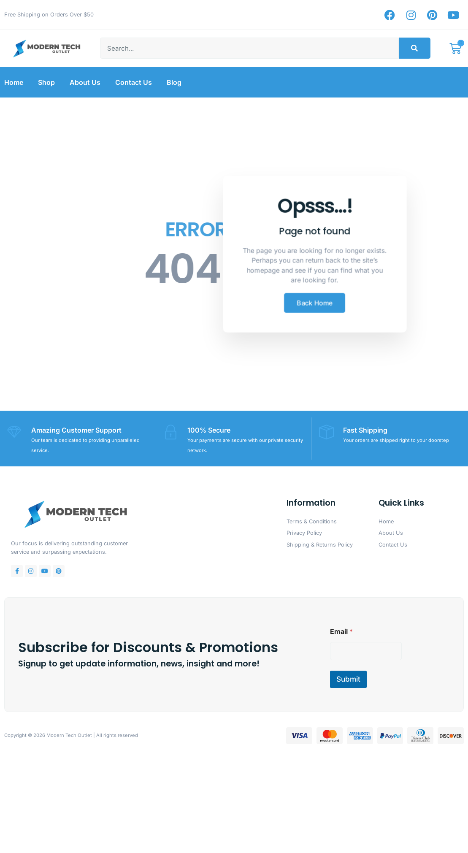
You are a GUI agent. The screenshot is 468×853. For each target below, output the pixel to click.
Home (13, 82)
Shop (46, 82)
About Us (85, 82)
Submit (348, 678)
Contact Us (133, 82)
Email (341, 631)
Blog (174, 82)
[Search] (414, 48)
